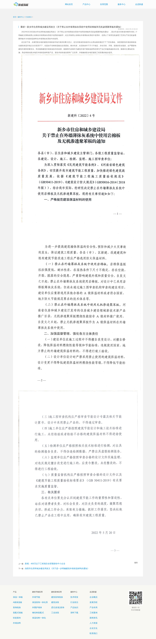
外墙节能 (35, 593)
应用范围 (104, 4)
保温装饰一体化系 (37, 596)
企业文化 (92, 612)
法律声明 (82, 632)
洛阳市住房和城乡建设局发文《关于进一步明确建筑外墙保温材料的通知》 (52, 567)
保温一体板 (16, 593)
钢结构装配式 (36, 603)
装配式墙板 (16, 603)
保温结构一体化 (37, 606)
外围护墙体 (35, 600)
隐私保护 (72, 632)
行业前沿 (29, 17)
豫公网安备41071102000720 (84, 636)
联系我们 (92, 615)
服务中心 (121, 4)
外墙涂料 (16, 609)
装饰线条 (16, 600)
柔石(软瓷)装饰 (56, 600)
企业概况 (92, 593)
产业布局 (92, 600)
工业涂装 (54, 603)
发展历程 (92, 596)
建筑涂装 (54, 596)
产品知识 (73, 600)
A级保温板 (16, 596)
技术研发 (73, 593)
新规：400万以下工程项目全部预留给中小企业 (41, 563)
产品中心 (86, 4)
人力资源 (92, 609)
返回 (136, 562)
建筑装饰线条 (55, 593)
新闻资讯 (92, 606)
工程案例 (92, 603)
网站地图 (61, 632)
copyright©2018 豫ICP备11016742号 (61, 636)
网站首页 (69, 4)
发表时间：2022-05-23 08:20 (128, 29)
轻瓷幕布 (16, 606)
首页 (14, 17)
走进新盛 (139, 4)
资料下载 (73, 603)
